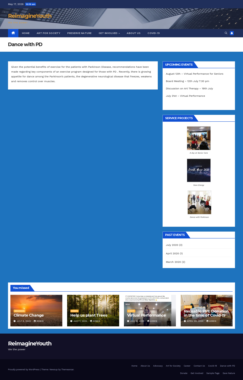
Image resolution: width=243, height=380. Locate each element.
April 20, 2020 (195, 321)
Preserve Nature (79, 33)
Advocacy (158, 366)
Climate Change (29, 315)
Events (74, 311)
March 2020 (173, 261)
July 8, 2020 (24, 321)
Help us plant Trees (88, 315)
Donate (183, 373)
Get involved (108, 33)
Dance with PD (227, 366)
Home (26, 33)
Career (187, 366)
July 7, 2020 (81, 321)
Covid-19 (154, 33)
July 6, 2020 (137, 321)
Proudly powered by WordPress (24, 369)
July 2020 (172, 244)
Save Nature (229, 373)
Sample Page (213, 373)
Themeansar (67, 369)
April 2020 (172, 253)
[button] (226, 33)
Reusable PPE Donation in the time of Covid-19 (206, 313)
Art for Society (48, 33)
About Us (133, 33)
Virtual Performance (146, 315)
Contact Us (199, 366)
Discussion (20, 311)
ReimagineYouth (29, 15)
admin (39, 321)
